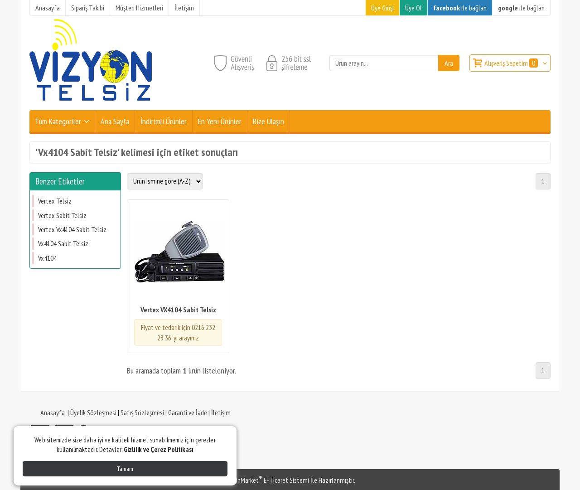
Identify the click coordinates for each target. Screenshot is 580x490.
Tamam (125, 469)
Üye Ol (413, 7)
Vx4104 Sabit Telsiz (63, 243)
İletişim (221, 412)
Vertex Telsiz (55, 200)
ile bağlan (460, 7)
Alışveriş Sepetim (511, 63)
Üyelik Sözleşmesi (93, 412)
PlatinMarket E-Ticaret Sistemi (267, 480)
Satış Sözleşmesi (142, 412)
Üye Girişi (382, 7)
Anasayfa (52, 412)
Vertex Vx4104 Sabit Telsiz (72, 229)
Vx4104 (47, 257)
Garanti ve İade (187, 412)
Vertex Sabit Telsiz (62, 215)
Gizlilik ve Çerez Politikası (158, 449)
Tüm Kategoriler (58, 121)
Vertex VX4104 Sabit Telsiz (178, 309)
